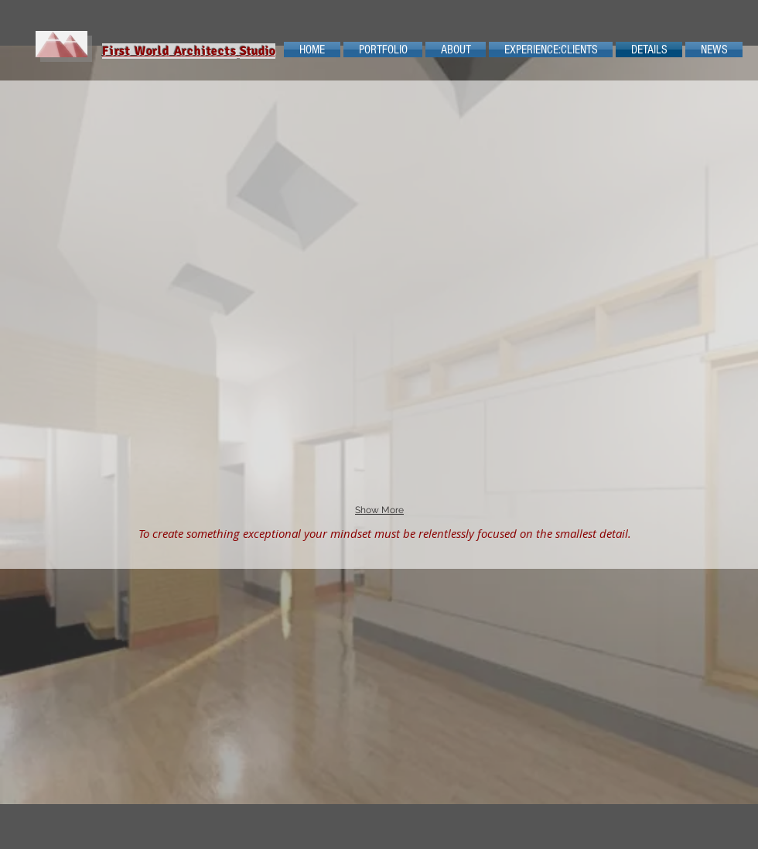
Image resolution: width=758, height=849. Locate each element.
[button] (229, 146)
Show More (379, 510)
